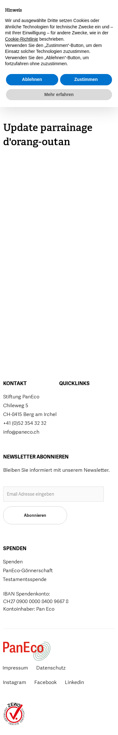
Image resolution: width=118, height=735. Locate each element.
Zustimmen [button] (86, 707)
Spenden (60, 16)
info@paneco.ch (21, 432)
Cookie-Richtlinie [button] (21, 666)
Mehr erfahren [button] (59, 722)
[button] (81, 14)
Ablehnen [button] (32, 707)
